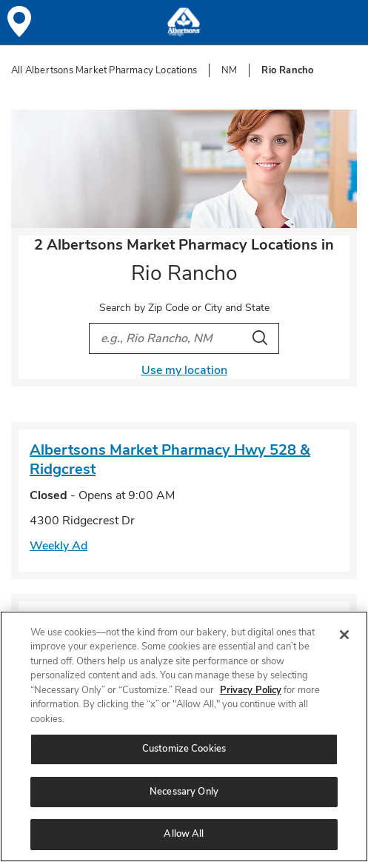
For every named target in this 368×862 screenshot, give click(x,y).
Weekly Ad (58, 546)
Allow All (184, 834)
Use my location (184, 370)
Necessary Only (184, 791)
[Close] (344, 634)
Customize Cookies (184, 748)
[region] (184, 736)
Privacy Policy (250, 690)
